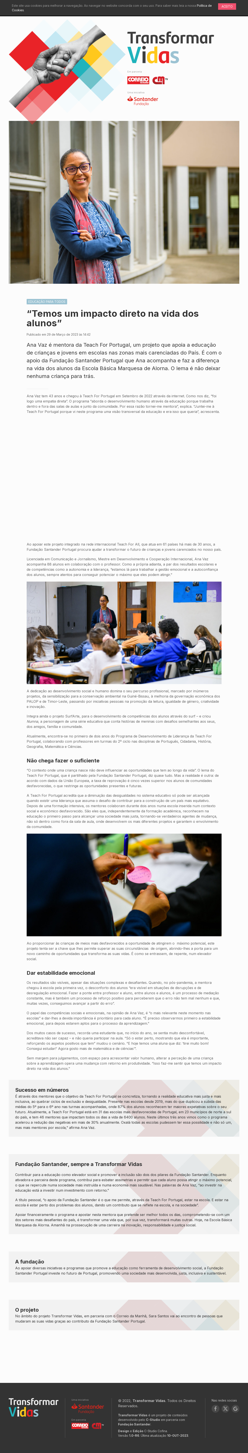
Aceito (227, 6)
